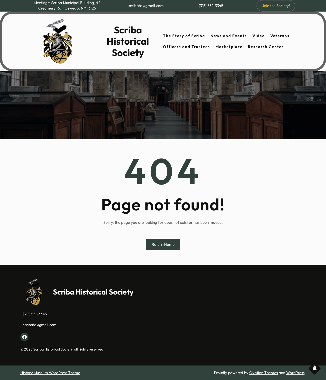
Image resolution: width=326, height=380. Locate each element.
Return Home (163, 244)
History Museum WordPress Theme (50, 372)
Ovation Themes (263, 372)
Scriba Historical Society (128, 41)
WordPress (295, 372)
